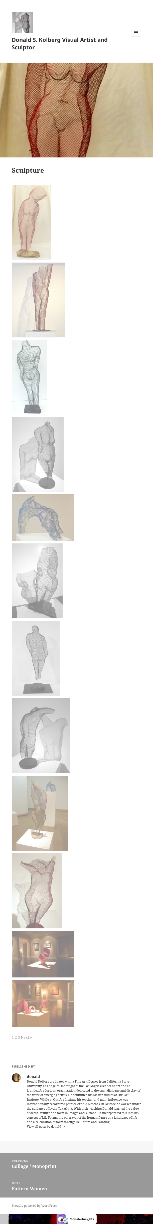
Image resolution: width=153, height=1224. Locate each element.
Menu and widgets (136, 36)
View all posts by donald (44, 1126)
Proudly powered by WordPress (34, 1205)
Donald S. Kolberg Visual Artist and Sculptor (60, 43)
